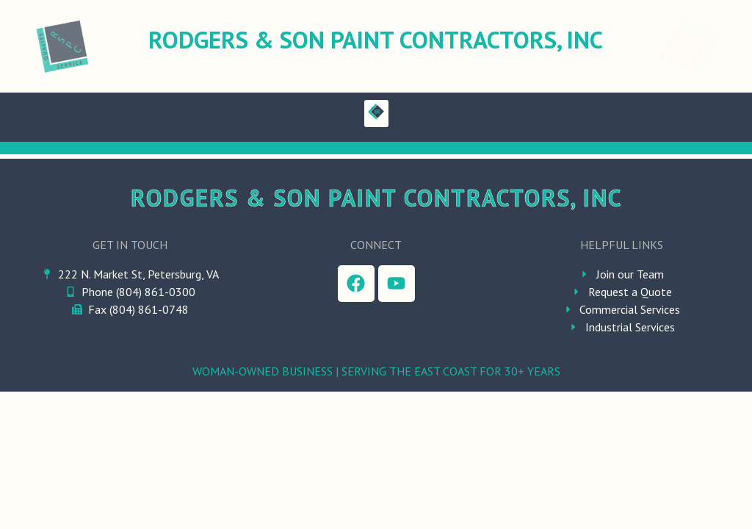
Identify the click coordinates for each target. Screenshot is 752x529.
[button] (376, 113)
